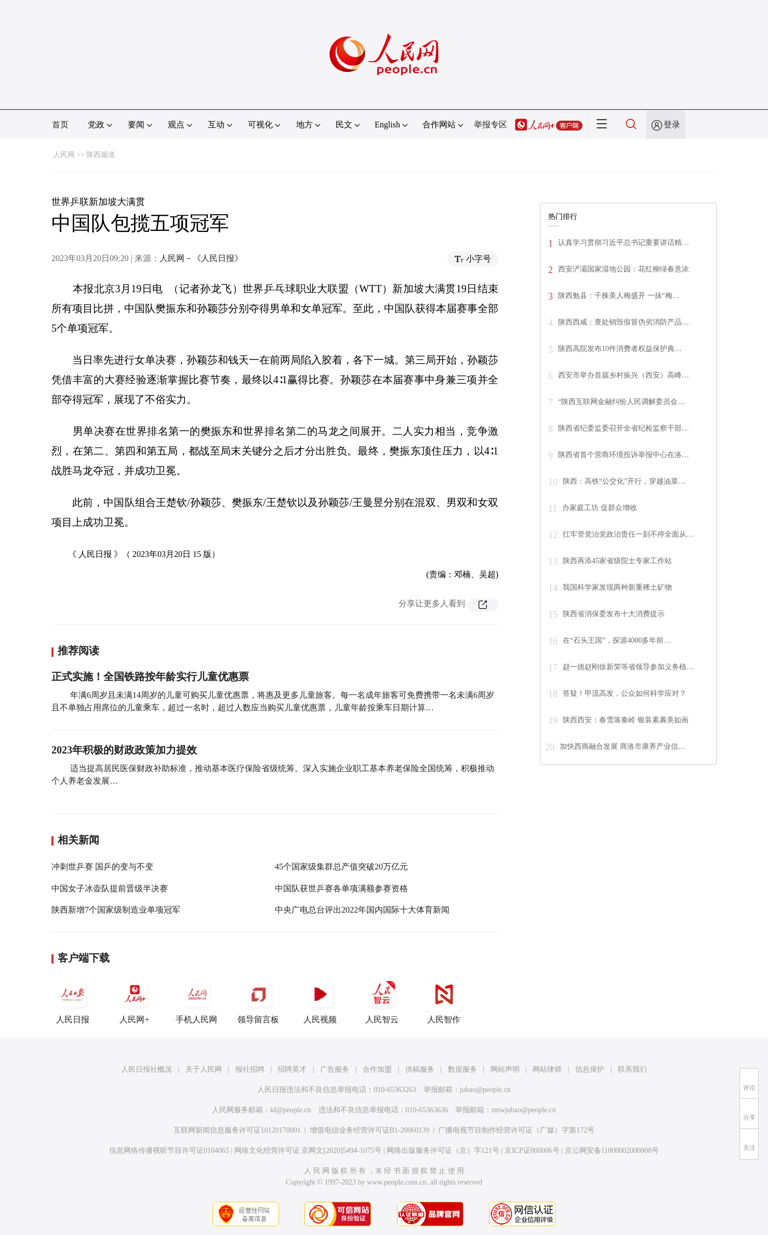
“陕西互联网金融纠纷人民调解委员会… (621, 402)
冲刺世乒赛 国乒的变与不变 (102, 866)
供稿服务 (419, 1069)
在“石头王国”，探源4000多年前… (617, 640)
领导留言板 (258, 1000)
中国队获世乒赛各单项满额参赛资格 (341, 888)
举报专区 (490, 124)
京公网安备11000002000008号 (612, 1150)
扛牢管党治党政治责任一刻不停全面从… (628, 534)
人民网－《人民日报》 (201, 258)
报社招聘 (249, 1069)
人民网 (64, 155)
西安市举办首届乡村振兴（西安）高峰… (623, 375)
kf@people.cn (290, 1110)
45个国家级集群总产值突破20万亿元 (341, 866)
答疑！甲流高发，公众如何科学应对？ (624, 693)
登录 (672, 124)
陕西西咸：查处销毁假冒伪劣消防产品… (623, 322)
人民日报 (73, 1000)
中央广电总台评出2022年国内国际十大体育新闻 (362, 909)
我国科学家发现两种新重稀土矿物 (617, 587)
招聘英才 (292, 1069)
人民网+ (134, 1000)
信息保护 (589, 1069)
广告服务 (334, 1069)
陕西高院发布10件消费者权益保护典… (620, 349)
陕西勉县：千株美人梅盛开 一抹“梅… (619, 296)
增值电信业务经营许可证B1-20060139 (370, 1130)
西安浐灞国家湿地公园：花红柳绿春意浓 (623, 269)
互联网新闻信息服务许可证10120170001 (237, 1130)
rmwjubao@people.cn (524, 1110)
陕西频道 (100, 155)
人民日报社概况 (146, 1069)
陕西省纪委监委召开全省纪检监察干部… (623, 428)
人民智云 (382, 1000)
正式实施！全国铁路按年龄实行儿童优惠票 (150, 676)
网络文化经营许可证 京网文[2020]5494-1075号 (308, 1150)
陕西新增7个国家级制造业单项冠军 (115, 909)
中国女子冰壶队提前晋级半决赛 (109, 888)
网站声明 (505, 1069)
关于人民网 (204, 1069)
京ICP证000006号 (532, 1150)
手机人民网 (196, 1000)
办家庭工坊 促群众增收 (599, 508)
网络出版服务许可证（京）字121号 (443, 1150)
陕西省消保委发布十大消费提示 (614, 614)
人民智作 (444, 1000)
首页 (60, 124)
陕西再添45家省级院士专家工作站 (617, 561)
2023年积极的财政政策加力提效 (124, 750)
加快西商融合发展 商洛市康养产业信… (622, 746)
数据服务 (462, 1069)
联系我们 (632, 1069)
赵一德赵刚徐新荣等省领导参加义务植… (628, 667)
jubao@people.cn (485, 1090)
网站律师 (547, 1069)
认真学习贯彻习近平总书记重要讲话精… (623, 242)
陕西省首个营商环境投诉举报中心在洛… (623, 455)
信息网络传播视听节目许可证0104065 (169, 1150)
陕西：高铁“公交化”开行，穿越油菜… (624, 481)
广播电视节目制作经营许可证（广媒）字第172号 (516, 1130)
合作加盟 (377, 1069)
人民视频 (320, 1000)
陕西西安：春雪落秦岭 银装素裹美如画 (625, 720)
